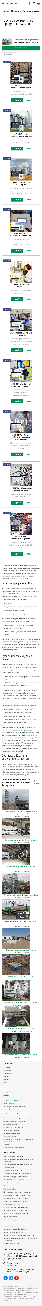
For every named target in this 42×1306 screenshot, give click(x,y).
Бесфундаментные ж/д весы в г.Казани (21, 976)
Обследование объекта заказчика (14, 1186)
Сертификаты (7, 1073)
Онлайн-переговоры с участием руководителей (18, 1235)
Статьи (5, 1083)
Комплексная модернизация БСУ (14, 1156)
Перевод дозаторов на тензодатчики (15, 1198)
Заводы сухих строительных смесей (14, 1107)
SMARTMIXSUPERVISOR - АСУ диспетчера (21, 334)
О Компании (7, 1067)
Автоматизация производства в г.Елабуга (21, 1029)
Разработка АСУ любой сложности (14, 1180)
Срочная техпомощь (10, 1220)
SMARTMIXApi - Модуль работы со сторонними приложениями (21, 437)
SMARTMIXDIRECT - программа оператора (21, 538)
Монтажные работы (9, 1189)
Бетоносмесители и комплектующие (14, 1121)
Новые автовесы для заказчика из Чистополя (21, 950)
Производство (7, 1070)
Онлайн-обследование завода (13, 1232)
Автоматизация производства (12, 565)
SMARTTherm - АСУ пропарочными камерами (21, 87)
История (5, 1077)
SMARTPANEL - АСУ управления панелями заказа (21, 234)
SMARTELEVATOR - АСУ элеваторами (21, 183)
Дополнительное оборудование (13, 1148)
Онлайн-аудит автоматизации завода (15, 1223)
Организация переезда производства (15, 1211)
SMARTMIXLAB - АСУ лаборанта (21, 285)
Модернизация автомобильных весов (15, 1207)
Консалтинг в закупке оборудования (15, 1177)
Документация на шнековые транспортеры (17, 1174)
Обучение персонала (10, 1217)
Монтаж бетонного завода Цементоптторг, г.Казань (21, 895)
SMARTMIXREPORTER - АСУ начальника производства (21, 385)
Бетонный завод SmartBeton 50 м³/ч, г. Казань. (21, 840)
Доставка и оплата (9, 1089)
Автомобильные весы (10, 1124)
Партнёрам (6, 1095)
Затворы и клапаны (9, 1136)
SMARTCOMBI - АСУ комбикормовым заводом (21, 135)
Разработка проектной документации (15, 1183)
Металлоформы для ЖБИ (11, 1243)
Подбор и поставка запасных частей (15, 1201)
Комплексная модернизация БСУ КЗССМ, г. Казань (21, 1002)
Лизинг (5, 1086)
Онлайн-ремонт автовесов (11, 1226)
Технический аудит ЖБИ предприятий (15, 1214)
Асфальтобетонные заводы (12, 1110)
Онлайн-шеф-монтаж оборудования (15, 1229)
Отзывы (5, 1092)
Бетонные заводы (9, 1104)
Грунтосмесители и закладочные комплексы (17, 1118)
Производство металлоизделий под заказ (16, 1195)
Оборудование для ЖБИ (11, 1130)
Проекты (6, 1080)
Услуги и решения (9, 1153)
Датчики (6, 1145)
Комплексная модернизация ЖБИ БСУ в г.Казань (21, 1055)
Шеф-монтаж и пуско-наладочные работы (17, 1192)
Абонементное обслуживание (12, 1170)
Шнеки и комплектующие (11, 1133)
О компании (7, 1064)
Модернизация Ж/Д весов (12, 1204)
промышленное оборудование (20, 730)
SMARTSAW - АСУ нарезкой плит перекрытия (21, 489)
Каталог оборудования (11, 1100)
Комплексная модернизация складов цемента (18, 1164)
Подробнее (17, 100)
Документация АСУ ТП (10, 1167)
